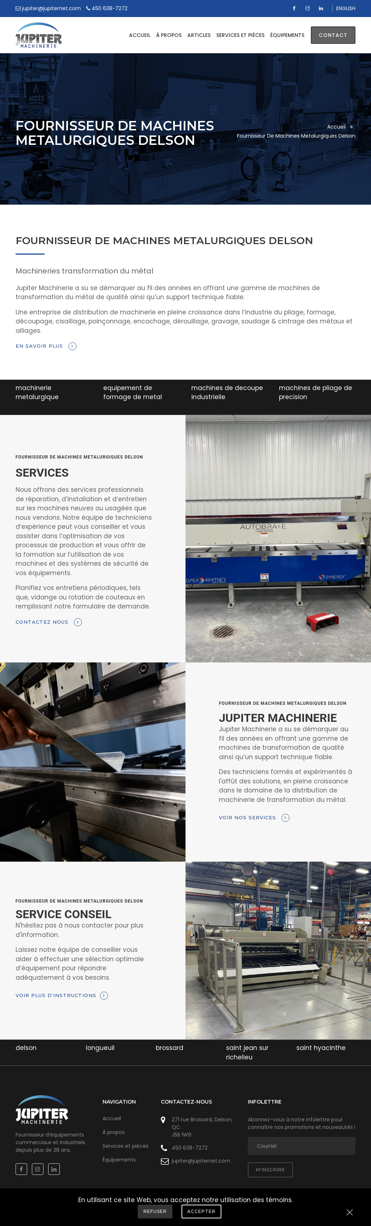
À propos (169, 35)
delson (26, 1047)
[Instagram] (308, 8)
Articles (198, 35)
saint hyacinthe (321, 1047)
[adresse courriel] (301, 1146)
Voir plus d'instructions (62, 996)
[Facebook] (295, 8)
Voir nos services (254, 818)
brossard (169, 1047)
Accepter (201, 1211)
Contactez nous (49, 622)
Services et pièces (240, 35)
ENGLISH (345, 8)
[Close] (349, 1213)
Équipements (287, 35)
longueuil (100, 1047)
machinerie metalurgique (37, 393)
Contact (333, 35)
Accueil (139, 35)
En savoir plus (46, 346)
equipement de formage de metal (132, 393)
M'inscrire (270, 1169)
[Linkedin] (322, 8)
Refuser (155, 1211)
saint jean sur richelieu (247, 1052)
